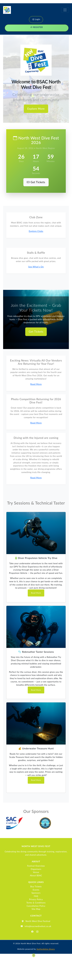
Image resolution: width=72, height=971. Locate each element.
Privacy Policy (36, 899)
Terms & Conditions (36, 902)
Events (36, 890)
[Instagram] (37, 931)
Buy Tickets (36, 886)
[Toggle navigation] (65, 10)
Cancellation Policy (36, 906)
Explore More (36, 108)
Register (36, 27)
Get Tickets (36, 182)
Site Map (36, 909)
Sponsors (35, 893)
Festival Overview (36, 866)
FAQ (36, 896)
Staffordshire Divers (45, 949)
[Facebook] (32, 931)
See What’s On (36, 266)
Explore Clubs (36, 231)
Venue (36, 872)
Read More (36, 384)
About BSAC (36, 875)
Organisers (36, 869)
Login (36, 19)
